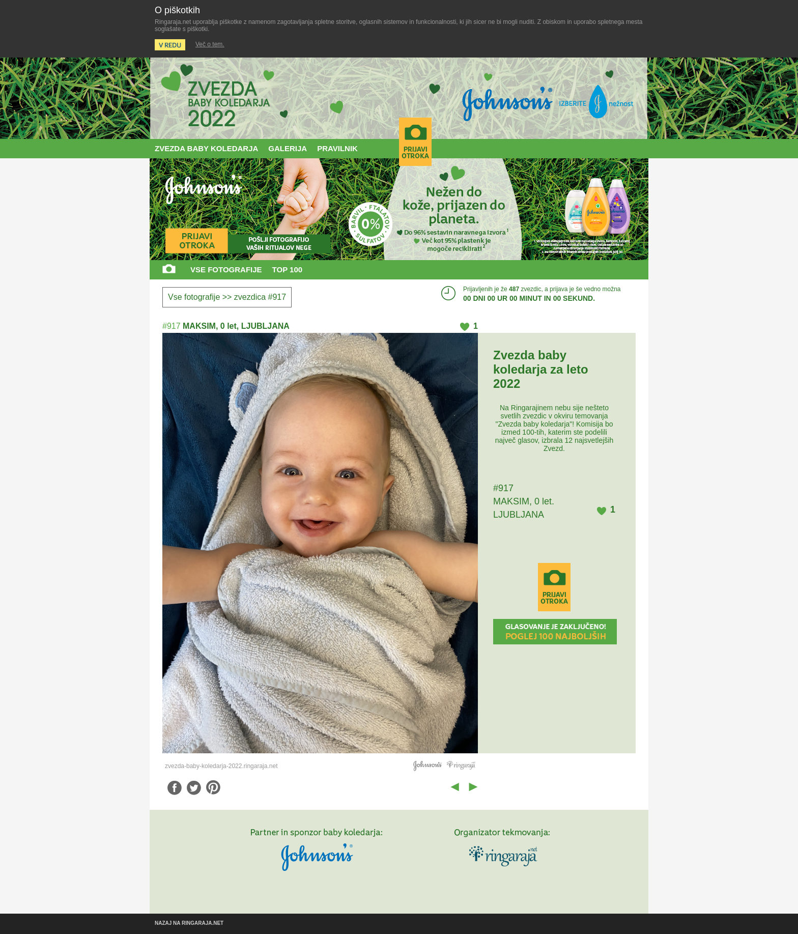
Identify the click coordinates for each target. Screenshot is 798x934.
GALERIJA (287, 148)
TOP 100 (287, 269)
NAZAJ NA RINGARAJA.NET (189, 923)
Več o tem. (209, 44)
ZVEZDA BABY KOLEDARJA (206, 148)
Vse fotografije (194, 297)
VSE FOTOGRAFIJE (226, 269)
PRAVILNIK (337, 148)
